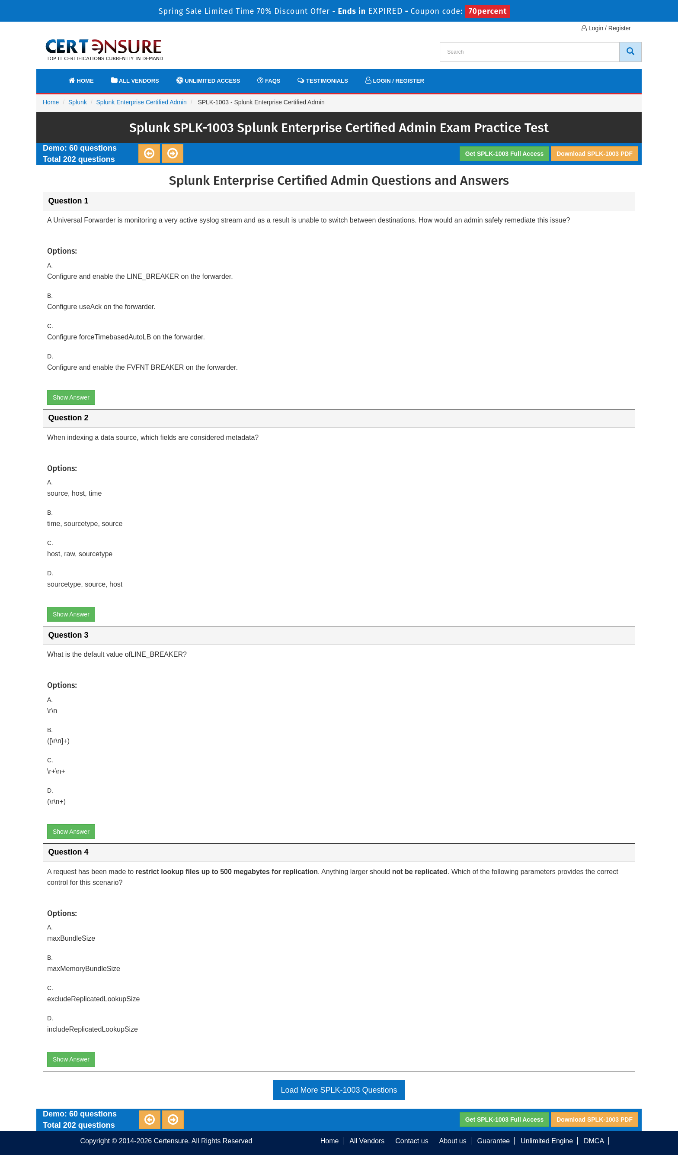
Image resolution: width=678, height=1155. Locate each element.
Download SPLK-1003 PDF (594, 153)
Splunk (77, 102)
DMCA (594, 1141)
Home (81, 80)
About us (453, 1141)
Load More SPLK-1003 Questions (339, 1090)
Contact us (411, 1141)
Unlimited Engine (547, 1141)
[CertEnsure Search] (630, 52)
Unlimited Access (208, 80)
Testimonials (322, 80)
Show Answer (71, 397)
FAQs (268, 80)
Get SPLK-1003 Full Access (504, 153)
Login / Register (606, 28)
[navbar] (53, 76)
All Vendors (135, 80)
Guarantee (493, 1141)
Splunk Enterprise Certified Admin (141, 102)
